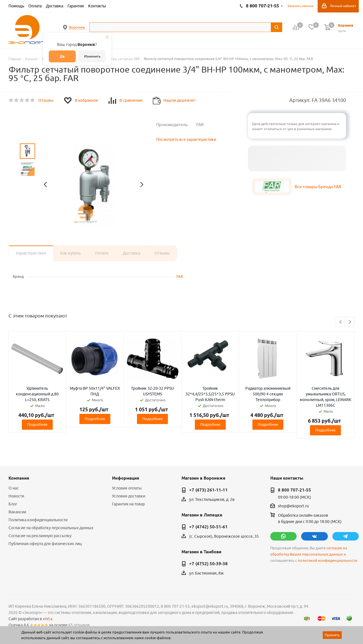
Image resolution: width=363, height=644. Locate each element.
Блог (13, 504)
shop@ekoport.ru (293, 506)
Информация (125, 478)
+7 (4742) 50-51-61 (208, 526)
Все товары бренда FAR (318, 186)
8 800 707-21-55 (294, 490)
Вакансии (17, 512)
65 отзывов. (79, 625)
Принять (332, 635)
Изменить (92, 56)
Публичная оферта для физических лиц (45, 543)
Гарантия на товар (128, 504)
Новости (16, 496)
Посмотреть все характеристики (186, 139)
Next (349, 322)
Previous (340, 322)
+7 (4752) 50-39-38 (208, 563)
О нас (14, 488)
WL (47, 619)
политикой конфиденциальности (327, 560)
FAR (179, 276)
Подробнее (37, 424)
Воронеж (77, 27)
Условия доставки (128, 496)
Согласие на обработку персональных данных (51, 528)
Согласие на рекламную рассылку (40, 535)
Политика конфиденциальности (38, 520)
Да (62, 56)
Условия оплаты (127, 488)
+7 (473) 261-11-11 (208, 490)
